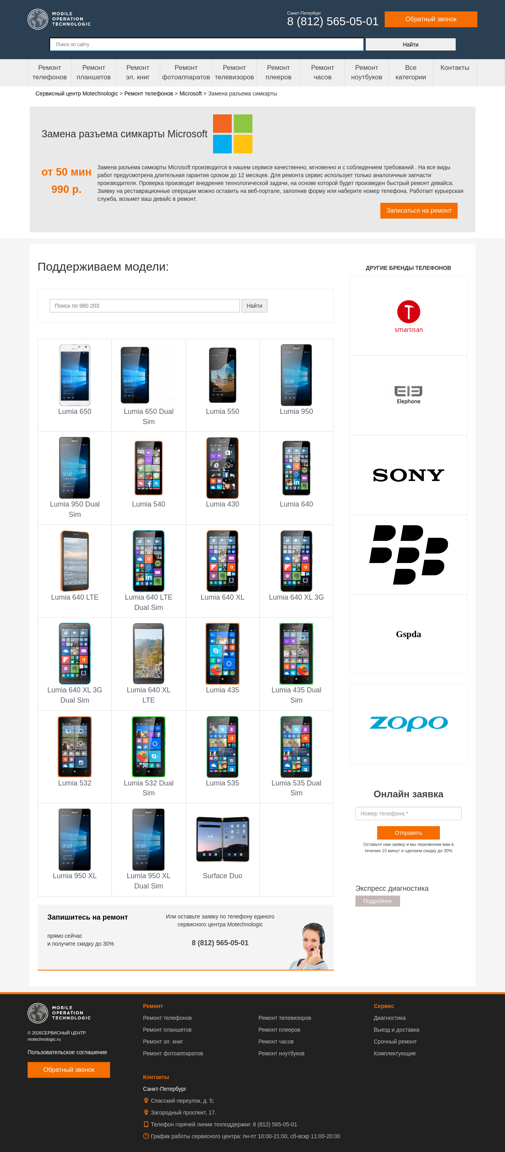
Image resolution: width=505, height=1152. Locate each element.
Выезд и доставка (396, 1030)
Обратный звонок (431, 19)
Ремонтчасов (322, 72)
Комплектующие (395, 1053)
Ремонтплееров (279, 72)
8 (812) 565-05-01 (220, 943)
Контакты (454, 67)
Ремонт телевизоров (234, 72)
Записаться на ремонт (419, 210)
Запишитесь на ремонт (87, 917)
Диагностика (390, 1018)
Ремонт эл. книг (163, 1041)
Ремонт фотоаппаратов (186, 72)
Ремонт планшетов (94, 72)
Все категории (410, 72)
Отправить (408, 833)
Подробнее (377, 901)
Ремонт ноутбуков (366, 72)
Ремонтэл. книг (138, 72)
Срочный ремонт (395, 1041)
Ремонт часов (276, 1041)
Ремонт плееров (279, 1030)
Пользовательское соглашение (67, 1052)
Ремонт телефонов (49, 72)
